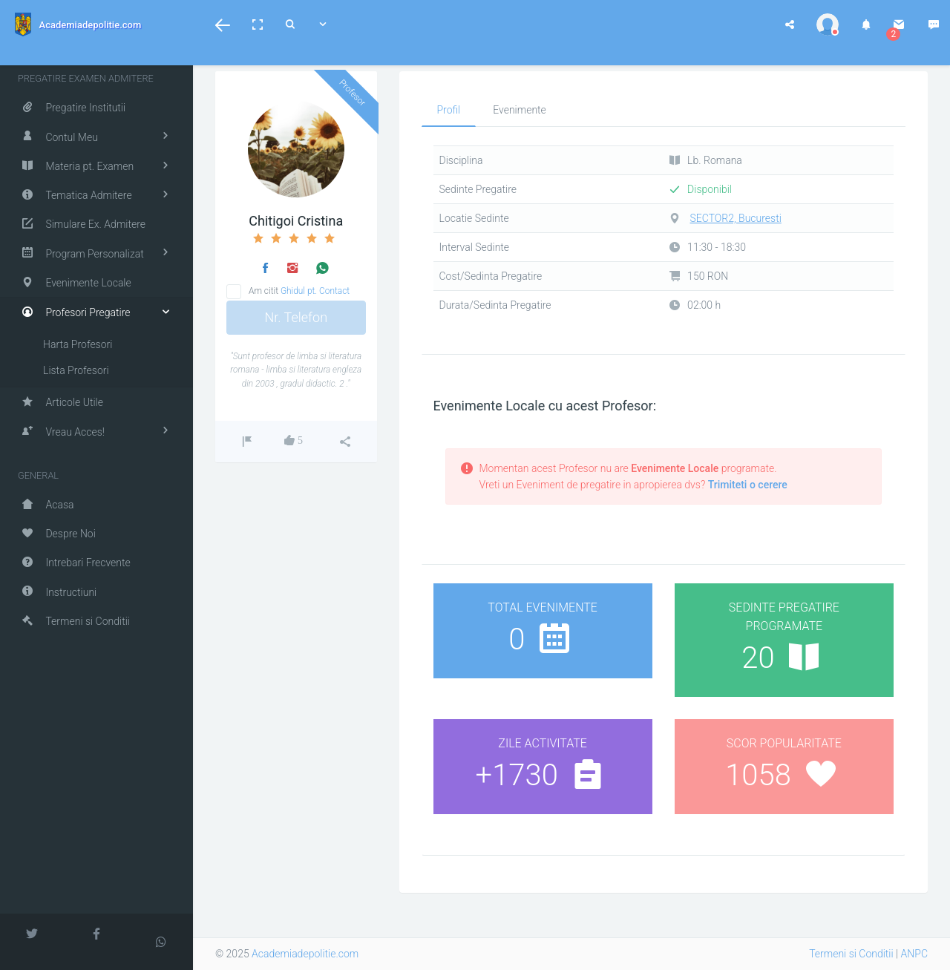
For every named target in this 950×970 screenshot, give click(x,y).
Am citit (299, 291)
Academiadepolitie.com (305, 954)
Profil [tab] (449, 110)
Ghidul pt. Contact (315, 291)
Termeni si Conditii (851, 954)
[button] (222, 24)
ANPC (914, 954)
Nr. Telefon (295, 317)
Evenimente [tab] (519, 110)
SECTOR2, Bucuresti (736, 218)
